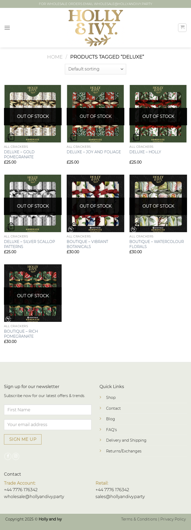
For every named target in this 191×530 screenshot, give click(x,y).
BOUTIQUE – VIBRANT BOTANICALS (87, 244)
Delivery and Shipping (126, 440)
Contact (113, 408)
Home (55, 57)
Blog (110, 419)
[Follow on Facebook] (7, 456)
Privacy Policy (173, 519)
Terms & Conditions (139, 519)
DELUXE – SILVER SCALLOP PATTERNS (29, 244)
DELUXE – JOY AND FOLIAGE (94, 152)
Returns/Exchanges (124, 451)
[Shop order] (95, 69)
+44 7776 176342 (21, 489)
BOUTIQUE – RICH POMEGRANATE (21, 334)
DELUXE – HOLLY (145, 152)
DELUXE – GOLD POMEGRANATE (19, 154)
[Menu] (7, 27)
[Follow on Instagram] (15, 456)
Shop (111, 397)
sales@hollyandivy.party (120, 496)
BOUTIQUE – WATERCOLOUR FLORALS (156, 244)
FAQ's (111, 429)
